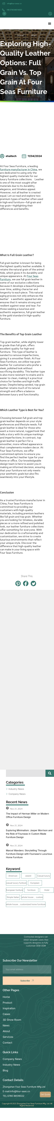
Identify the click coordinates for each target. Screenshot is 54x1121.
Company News (12, 1059)
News (6, 1025)
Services (8, 1036)
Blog (5, 1070)
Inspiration (9, 1008)
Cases (6, 1014)
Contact (7, 1042)
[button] (49, 23)
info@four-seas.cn (14, 3)
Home (6, 996)
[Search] (49, 773)
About (6, 1031)
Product (7, 1002)
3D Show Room (12, 1019)
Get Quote (45, 1094)
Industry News (11, 1064)
